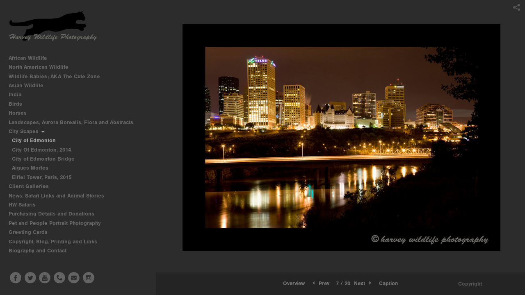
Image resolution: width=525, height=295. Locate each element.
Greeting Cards (32, 232)
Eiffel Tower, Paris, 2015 (41, 177)
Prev (320, 283)
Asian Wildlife (29, 85)
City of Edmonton (34, 140)
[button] (294, 283)
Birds (19, 104)
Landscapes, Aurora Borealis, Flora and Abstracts (74, 122)
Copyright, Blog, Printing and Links (56, 241)
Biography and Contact (37, 250)
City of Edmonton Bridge (43, 159)
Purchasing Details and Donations (55, 214)
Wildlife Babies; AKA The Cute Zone (54, 76)
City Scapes (27, 131)
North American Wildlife (42, 67)
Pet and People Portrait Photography (55, 223)
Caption (388, 283)
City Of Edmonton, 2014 (41, 150)
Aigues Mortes (30, 168)
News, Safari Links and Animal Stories (60, 196)
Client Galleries (29, 186)
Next (363, 283)
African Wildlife (31, 58)
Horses (21, 113)
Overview (294, 283)
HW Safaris (26, 205)
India (18, 94)
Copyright (470, 284)
